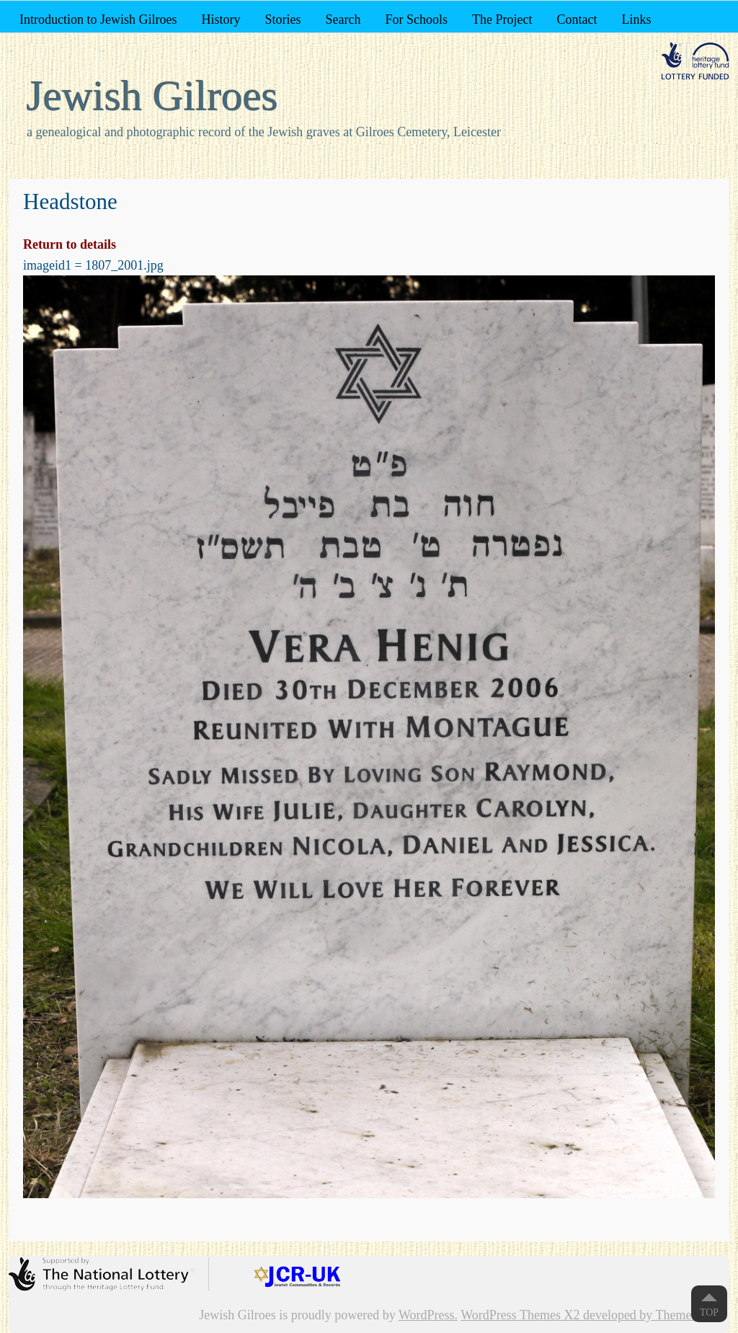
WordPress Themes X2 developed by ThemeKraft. (591, 1315)
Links (636, 19)
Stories (282, 19)
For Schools (416, 19)
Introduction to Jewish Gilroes (98, 19)
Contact (576, 19)
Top (709, 1312)
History (220, 19)
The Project (502, 19)
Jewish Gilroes (152, 96)
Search (342, 19)
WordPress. (428, 1315)
